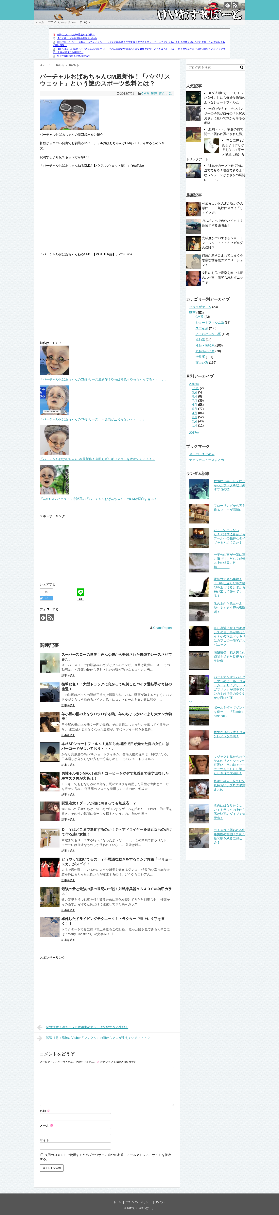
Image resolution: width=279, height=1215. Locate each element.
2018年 (194, 384)
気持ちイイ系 (205, 351)
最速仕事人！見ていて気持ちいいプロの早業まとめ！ (229, 785)
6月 (194, 404)
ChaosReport (162, 628)
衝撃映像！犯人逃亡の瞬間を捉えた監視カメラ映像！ (229, 656)
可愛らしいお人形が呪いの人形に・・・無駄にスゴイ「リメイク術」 (222, 208)
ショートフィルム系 (210, 322)
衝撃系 (200, 357)
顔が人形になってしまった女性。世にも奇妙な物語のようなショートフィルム (224, 97)
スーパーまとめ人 (202, 454)
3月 (194, 417)
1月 (194, 425)
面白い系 (165, 93)
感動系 (200, 339)
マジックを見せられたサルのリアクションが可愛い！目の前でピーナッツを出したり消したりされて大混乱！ (229, 765)
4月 (194, 413)
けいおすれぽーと (143, 1208)
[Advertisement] (73, 546)
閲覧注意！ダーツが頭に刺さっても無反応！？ (98, 803)
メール (46, 1125)
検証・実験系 (205, 345)
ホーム (40, 22)
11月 (195, 388)
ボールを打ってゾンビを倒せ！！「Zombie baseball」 (229, 712)
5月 (194, 409)
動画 (154, 93)
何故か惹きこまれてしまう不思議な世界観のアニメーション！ (222, 260)
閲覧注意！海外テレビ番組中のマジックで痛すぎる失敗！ (83, 1027)
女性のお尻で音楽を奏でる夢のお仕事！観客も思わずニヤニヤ (222, 277)
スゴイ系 (202, 328)
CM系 (145, 93)
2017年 (194, 432)
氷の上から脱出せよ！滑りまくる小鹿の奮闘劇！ (229, 608)
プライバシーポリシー (62, 22)
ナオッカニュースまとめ (206, 459)
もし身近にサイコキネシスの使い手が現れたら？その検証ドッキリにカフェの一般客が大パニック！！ (229, 636)
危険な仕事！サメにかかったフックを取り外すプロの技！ (229, 485)
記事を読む (68, 675)
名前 (45, 1111)
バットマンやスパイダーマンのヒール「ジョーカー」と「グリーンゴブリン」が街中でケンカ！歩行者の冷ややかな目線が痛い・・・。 (217, 689)
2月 (194, 421)
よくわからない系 (208, 334)
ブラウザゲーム (200, 307)
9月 (194, 392)
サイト (44, 1140)
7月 (194, 400)
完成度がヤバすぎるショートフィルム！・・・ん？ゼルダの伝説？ (222, 242)
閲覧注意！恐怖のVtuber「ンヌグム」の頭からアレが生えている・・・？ (93, 1038)
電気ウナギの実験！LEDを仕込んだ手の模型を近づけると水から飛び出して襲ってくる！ (229, 587)
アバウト (85, 22)
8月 (194, 396)
